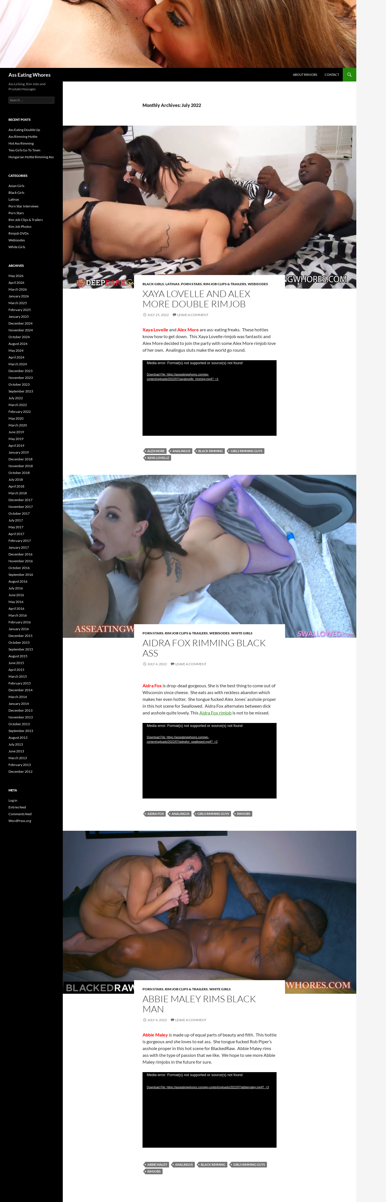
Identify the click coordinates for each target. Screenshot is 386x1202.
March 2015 (17, 676)
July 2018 (15, 479)
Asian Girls (16, 186)
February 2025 (19, 310)
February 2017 (19, 540)
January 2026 (18, 296)
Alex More (156, 451)
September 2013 (20, 731)
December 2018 (20, 459)
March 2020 (17, 425)
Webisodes (258, 284)
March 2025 (17, 303)
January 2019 (18, 452)
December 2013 (20, 710)
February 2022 (19, 411)
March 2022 (17, 405)
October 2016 (19, 568)
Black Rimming (210, 451)
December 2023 (20, 371)
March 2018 (17, 493)
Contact (332, 74)
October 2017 (19, 513)
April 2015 (16, 669)
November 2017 (20, 507)
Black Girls (153, 284)
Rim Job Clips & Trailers (224, 284)
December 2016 (20, 554)
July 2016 (15, 588)
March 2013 (17, 758)
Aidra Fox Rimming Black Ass (204, 648)
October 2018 (19, 473)
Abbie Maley (157, 1164)
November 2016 (20, 561)
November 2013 (20, 717)
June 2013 (16, 751)
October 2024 (19, 337)
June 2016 (16, 595)
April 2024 (16, 357)
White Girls (242, 633)
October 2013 (19, 724)
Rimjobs (243, 813)
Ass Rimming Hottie (22, 136)
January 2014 (18, 703)
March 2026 (17, 289)
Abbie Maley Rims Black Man (199, 1004)
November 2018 (20, 466)
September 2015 (20, 649)
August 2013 (17, 737)
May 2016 (15, 602)
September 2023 (20, 391)
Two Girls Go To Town (24, 150)
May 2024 (15, 350)
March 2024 (17, 364)
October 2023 (19, 384)
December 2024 (20, 323)
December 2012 (20, 771)
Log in (12, 800)
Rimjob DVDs (18, 233)
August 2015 (17, 656)
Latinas (172, 284)
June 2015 (16, 663)
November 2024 (20, 330)
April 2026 (16, 282)
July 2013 (15, 744)
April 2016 (16, 608)
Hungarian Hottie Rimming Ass (31, 157)
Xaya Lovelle (158, 458)
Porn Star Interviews (23, 206)
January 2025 (18, 316)
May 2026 (15, 276)
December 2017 (20, 500)
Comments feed (20, 814)
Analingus (181, 451)
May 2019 (15, 439)
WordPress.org (19, 821)
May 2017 (15, 527)
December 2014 (20, 690)
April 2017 (16, 534)
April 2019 (16, 445)
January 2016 (18, 629)
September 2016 (20, 574)
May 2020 (15, 418)
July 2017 (15, 520)
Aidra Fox (155, 813)
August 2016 (17, 581)
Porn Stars (191, 284)
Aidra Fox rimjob (215, 712)
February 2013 (19, 765)
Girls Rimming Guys (246, 451)
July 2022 (15, 398)
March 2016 (17, 615)
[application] (210, 398)
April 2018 (16, 486)
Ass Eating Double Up (24, 130)
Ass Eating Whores (29, 75)
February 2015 (19, 683)
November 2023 (20, 377)
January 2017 (18, 547)
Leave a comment (192, 315)
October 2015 (19, 642)
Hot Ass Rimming (21, 143)
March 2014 (17, 697)
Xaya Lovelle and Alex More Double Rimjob (196, 299)
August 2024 (17, 344)
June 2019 (16, 432)
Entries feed (17, 807)
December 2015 (20, 636)
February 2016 (19, 622)
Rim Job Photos (19, 226)
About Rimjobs (305, 74)
